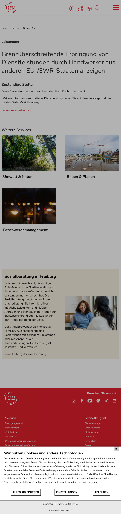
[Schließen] (116, 449)
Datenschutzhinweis (67, 504)
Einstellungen (66, 492)
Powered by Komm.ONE (60, 510)
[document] (60, 469)
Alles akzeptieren (26, 492)
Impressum (48, 504)
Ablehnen (101, 492)
